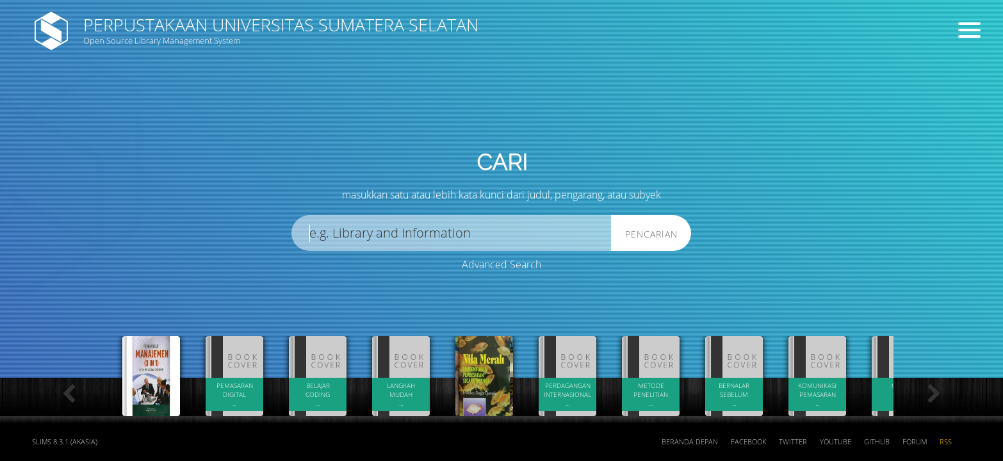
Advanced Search (501, 264)
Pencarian (651, 234)
